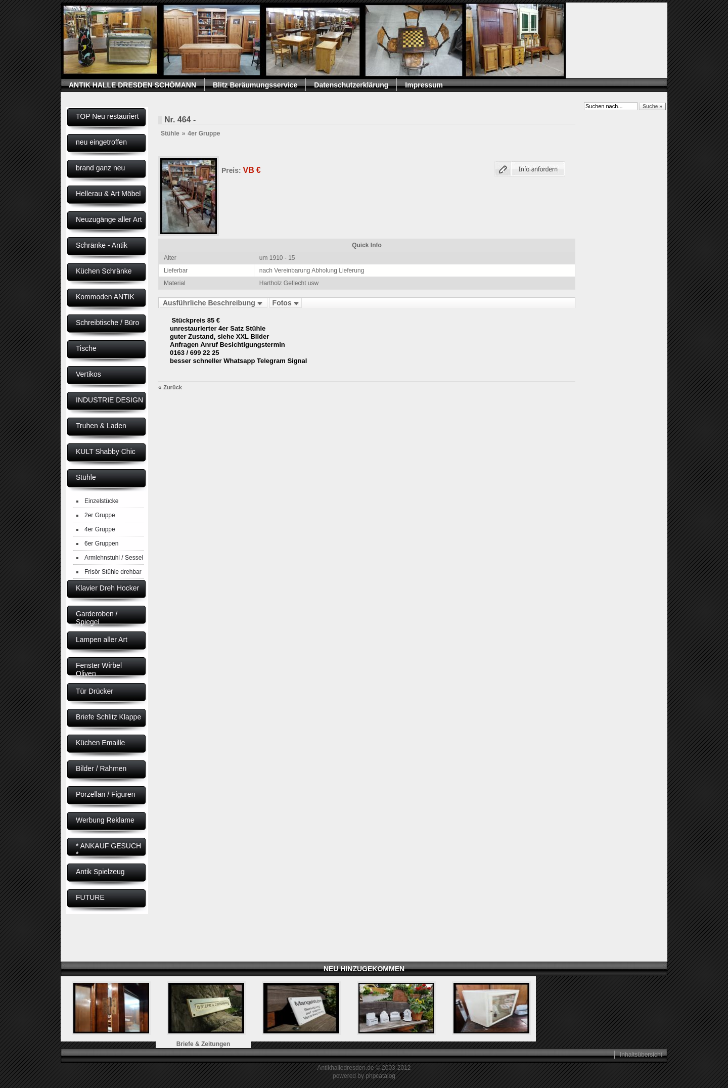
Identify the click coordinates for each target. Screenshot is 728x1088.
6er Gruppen (101, 543)
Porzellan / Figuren (105, 794)
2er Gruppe (99, 515)
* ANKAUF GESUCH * (108, 850)
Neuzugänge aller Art (109, 219)
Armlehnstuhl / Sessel (113, 557)
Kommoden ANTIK (105, 297)
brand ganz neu (100, 168)
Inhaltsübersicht (641, 1054)
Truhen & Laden (101, 426)
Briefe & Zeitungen (203, 1044)
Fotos (285, 303)
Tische (86, 348)
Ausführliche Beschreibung (213, 303)
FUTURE (90, 897)
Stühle (86, 477)
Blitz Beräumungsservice (255, 85)
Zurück (172, 387)
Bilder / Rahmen (101, 768)
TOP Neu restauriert (107, 116)
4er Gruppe (99, 529)
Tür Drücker (94, 691)
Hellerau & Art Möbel (108, 194)
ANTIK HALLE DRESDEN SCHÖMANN (132, 85)
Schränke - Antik (101, 245)
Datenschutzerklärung (351, 85)
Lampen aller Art (101, 640)
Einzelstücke (101, 501)
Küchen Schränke (104, 271)
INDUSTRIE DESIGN (109, 400)
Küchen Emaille (100, 743)
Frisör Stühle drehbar (113, 571)
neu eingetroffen (101, 142)
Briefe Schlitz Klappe (108, 717)
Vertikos (88, 374)
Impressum (424, 85)
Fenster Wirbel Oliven (99, 669)
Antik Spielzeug (100, 872)
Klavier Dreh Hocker (107, 588)
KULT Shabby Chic (105, 451)
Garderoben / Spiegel (97, 618)
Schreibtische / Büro (107, 323)
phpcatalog (380, 1075)
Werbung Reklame (105, 820)
